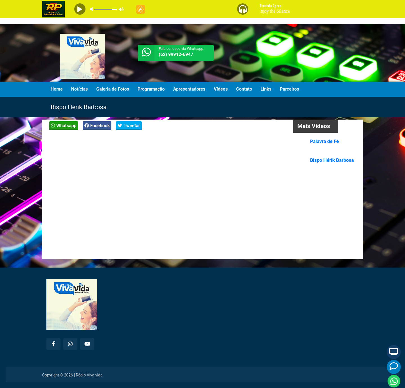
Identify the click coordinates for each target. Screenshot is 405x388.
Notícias (79, 89)
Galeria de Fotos (112, 89)
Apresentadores (189, 89)
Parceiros (289, 89)
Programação (151, 89)
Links (265, 89)
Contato (244, 89)
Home (57, 89)
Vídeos (221, 89)
